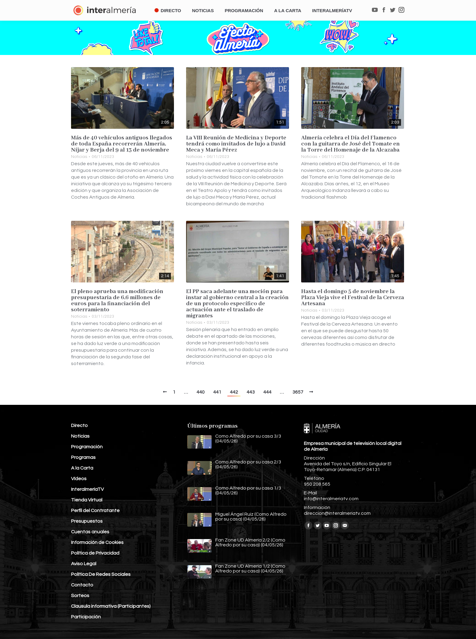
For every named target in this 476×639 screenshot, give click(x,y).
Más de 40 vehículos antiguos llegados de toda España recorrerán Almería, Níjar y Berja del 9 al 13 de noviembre (121, 144)
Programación (87, 446)
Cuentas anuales (90, 531)
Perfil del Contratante (95, 510)
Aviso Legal (83, 563)
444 (267, 392)
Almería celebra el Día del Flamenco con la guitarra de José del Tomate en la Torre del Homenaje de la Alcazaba (350, 144)
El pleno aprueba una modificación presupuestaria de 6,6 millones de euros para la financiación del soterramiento (117, 301)
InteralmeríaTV (87, 489)
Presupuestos (87, 521)
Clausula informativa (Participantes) (111, 606)
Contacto (82, 585)
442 (234, 392)
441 (217, 392)
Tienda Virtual (86, 499)
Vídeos (79, 478)
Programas (83, 457)
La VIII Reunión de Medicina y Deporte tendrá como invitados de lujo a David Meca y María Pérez (236, 144)
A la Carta (82, 468)
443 (250, 392)
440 (200, 392)
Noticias (79, 157)
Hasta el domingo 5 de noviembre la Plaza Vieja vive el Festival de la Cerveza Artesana (352, 298)
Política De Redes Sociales (101, 574)
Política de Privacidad (95, 553)
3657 (297, 392)
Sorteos (80, 595)
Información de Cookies (97, 542)
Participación (86, 616)
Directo (79, 425)
